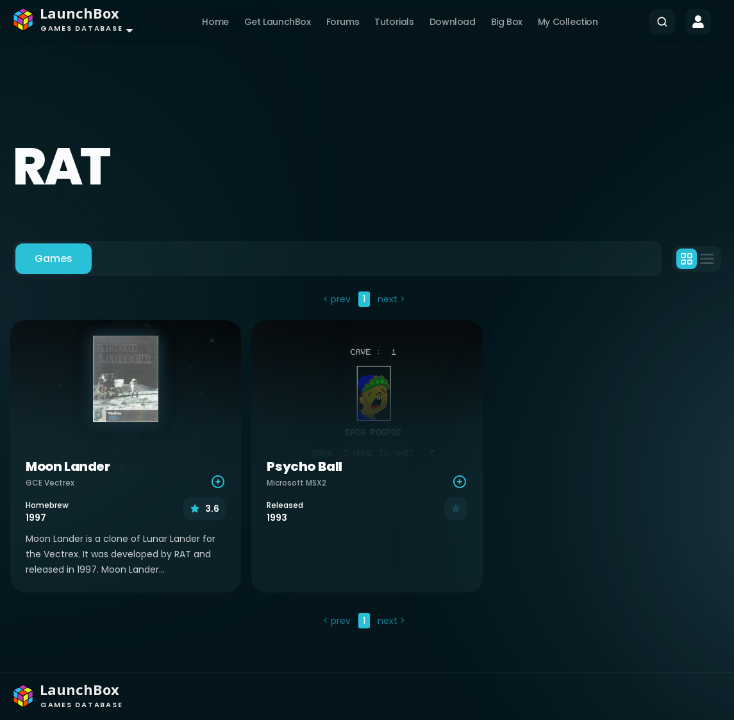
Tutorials (393, 21)
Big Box (506, 21)
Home (215, 21)
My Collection (568, 21)
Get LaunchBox (277, 21)
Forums (343, 21)
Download (453, 21)
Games (53, 258)
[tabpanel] (367, 461)
